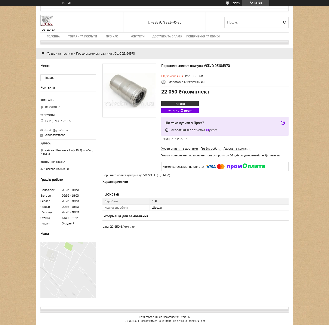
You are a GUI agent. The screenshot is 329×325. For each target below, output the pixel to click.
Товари (50, 77)
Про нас (112, 36)
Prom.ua (185, 317)
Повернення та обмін (203, 36)
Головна (53, 36)
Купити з (180, 111)
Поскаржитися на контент (155, 320)
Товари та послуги (82, 36)
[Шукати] (285, 22)
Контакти (137, 36)
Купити (180, 103)
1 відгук (235, 2)
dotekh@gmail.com (56, 130)
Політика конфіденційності (189, 320)
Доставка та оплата (167, 36)
